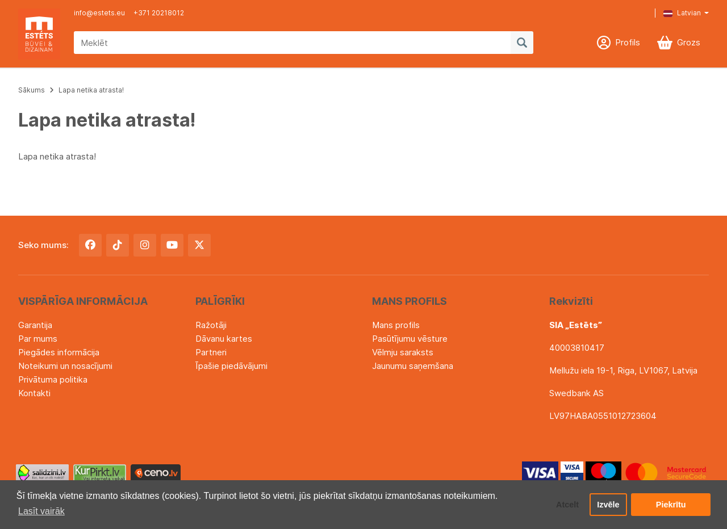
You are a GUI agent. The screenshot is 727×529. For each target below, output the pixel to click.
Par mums (37, 338)
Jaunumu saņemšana (412, 365)
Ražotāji (211, 325)
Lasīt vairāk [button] (41, 511)
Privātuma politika (52, 379)
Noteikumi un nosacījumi (65, 365)
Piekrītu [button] (671, 504)
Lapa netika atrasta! (91, 90)
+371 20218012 (158, 13)
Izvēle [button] (608, 504)
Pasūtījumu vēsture (410, 338)
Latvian (682, 13)
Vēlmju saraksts (402, 352)
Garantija (35, 325)
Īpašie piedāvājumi (231, 365)
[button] (677, 13)
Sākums (31, 90)
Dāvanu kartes (223, 338)
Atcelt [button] (567, 504)
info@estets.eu (99, 13)
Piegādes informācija (58, 352)
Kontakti (34, 393)
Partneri (211, 352)
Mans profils (396, 325)
